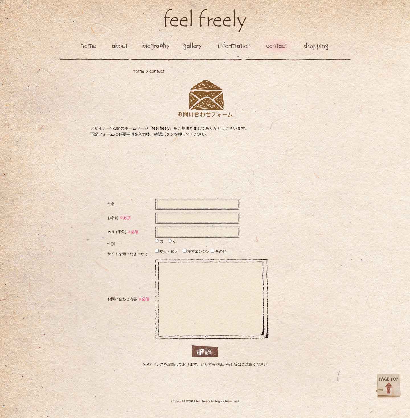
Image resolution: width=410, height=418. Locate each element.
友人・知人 (168, 252)
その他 (220, 252)
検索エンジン (198, 252)
